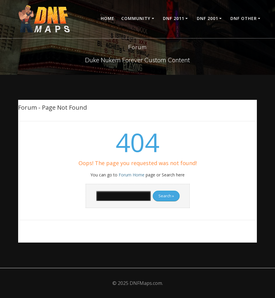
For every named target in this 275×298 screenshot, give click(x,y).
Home (107, 18)
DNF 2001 (207, 18)
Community (135, 18)
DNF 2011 (173, 18)
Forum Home (131, 175)
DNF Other (243, 18)
